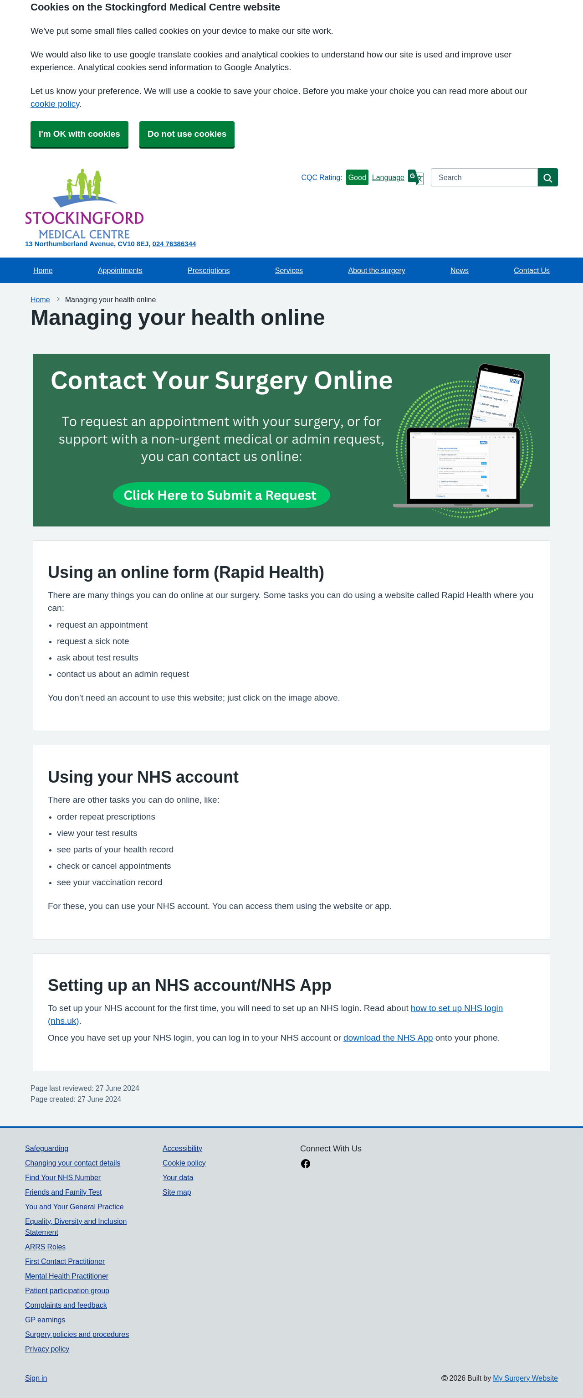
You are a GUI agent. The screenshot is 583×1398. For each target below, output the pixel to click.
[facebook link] (305, 1164)
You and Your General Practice (74, 1206)
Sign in (36, 1378)
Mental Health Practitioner (66, 1275)
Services (289, 270)
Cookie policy (184, 1162)
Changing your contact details (72, 1162)
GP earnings (45, 1319)
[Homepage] (161, 203)
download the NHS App (388, 1037)
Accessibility (182, 1148)
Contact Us (532, 270)
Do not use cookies (187, 133)
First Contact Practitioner (65, 1261)
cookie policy (55, 103)
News (459, 270)
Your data (178, 1177)
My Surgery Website (525, 1378)
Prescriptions (209, 270)
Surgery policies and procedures (77, 1334)
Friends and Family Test (63, 1192)
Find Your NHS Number (63, 1177)
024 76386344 (174, 243)
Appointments (120, 270)
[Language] (398, 177)
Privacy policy (47, 1348)
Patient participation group (67, 1290)
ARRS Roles (45, 1246)
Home (43, 270)
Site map (177, 1192)
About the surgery (376, 270)
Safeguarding (46, 1148)
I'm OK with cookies (79, 133)
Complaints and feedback (66, 1305)
